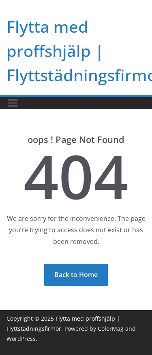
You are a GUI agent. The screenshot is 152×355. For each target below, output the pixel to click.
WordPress (21, 338)
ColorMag (111, 328)
